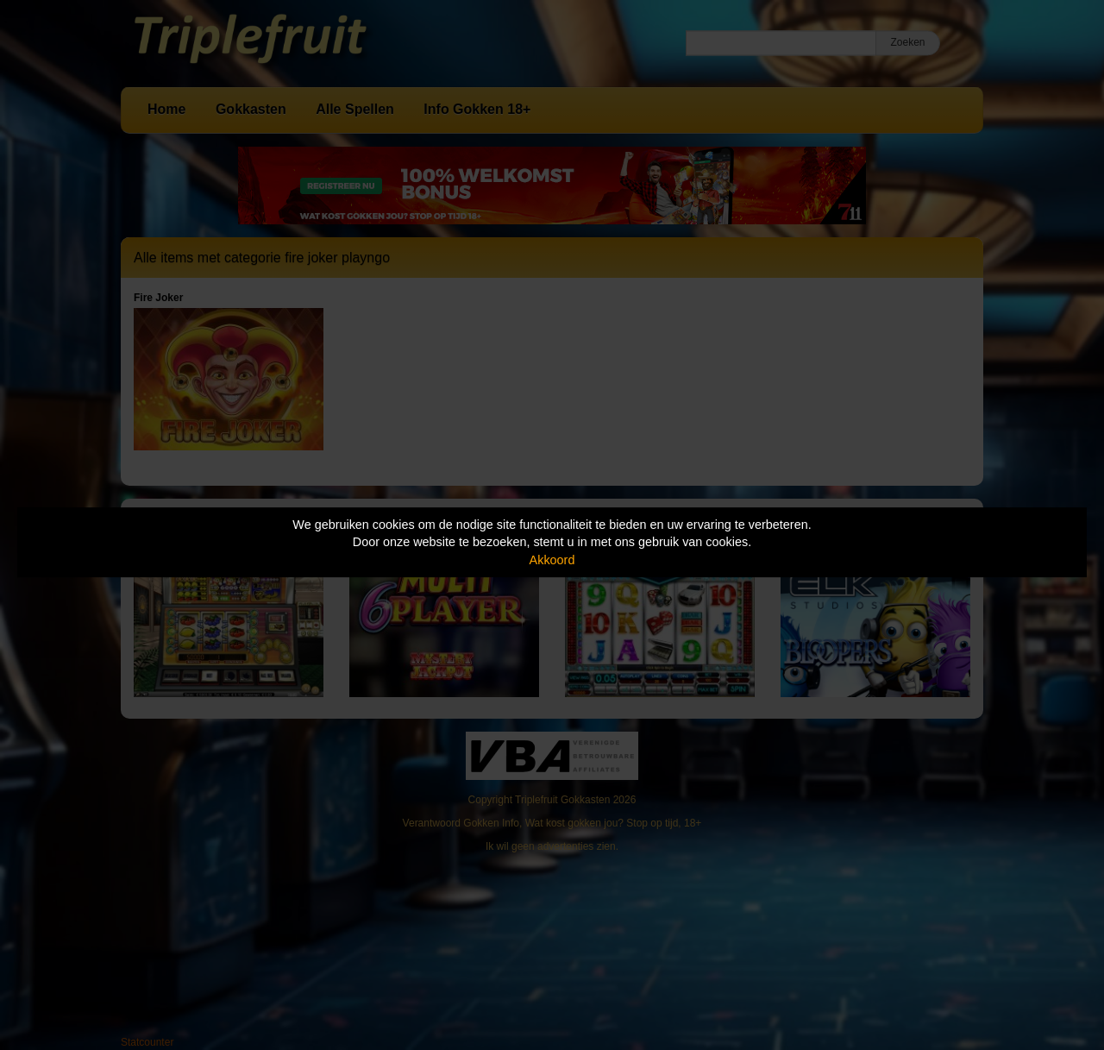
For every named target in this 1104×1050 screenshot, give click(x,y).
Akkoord (552, 560)
